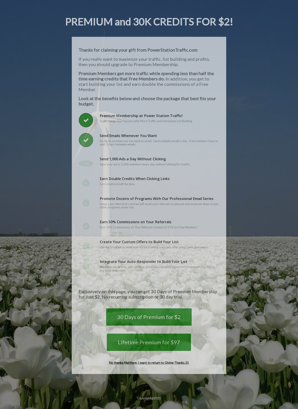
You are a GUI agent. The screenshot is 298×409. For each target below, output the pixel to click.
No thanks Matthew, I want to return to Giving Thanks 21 (149, 362)
